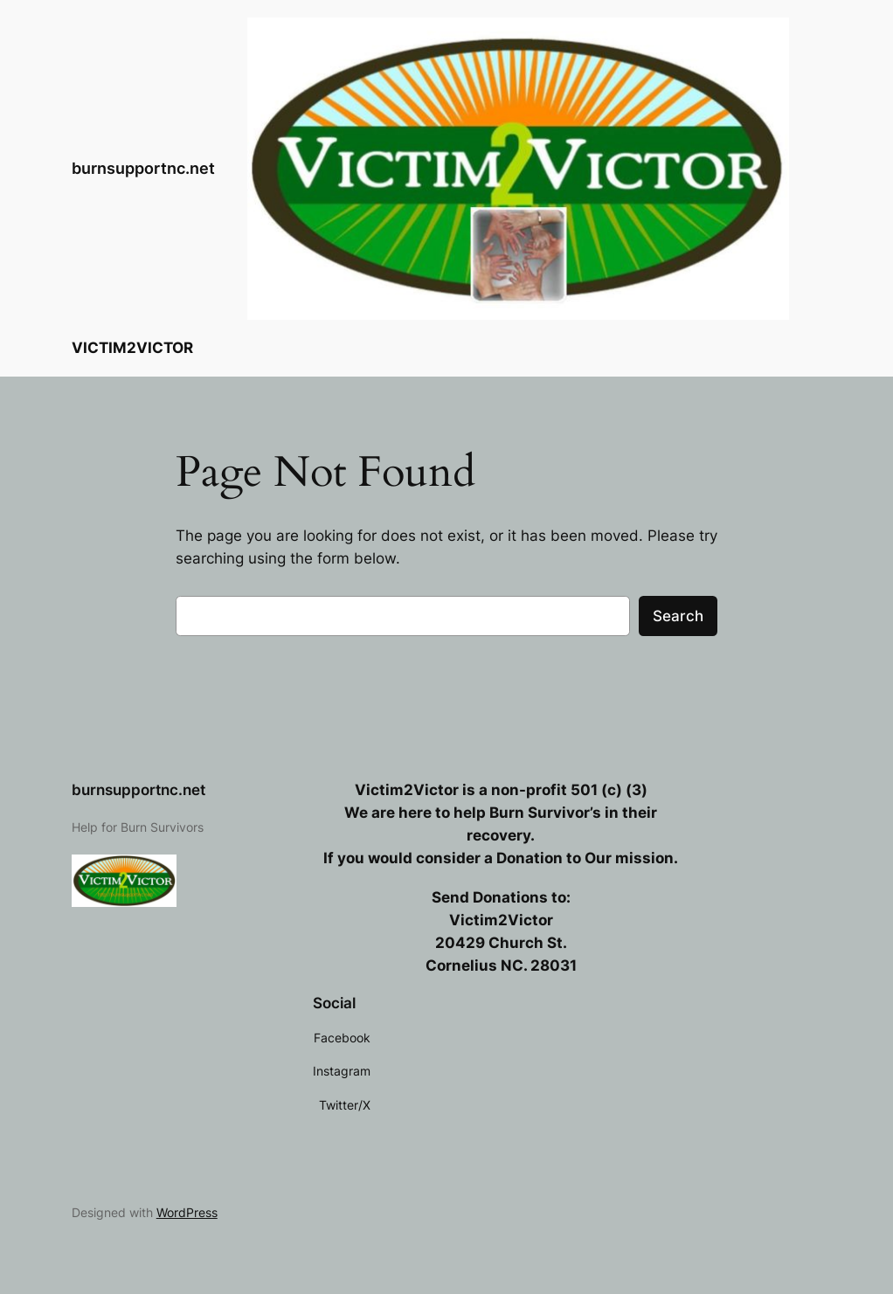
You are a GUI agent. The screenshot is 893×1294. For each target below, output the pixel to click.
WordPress (187, 1212)
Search (678, 616)
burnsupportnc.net (143, 168)
